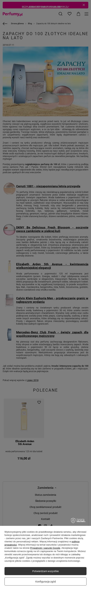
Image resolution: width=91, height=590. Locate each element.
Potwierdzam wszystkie (45, 571)
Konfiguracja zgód (45, 581)
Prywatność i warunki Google (45, 548)
